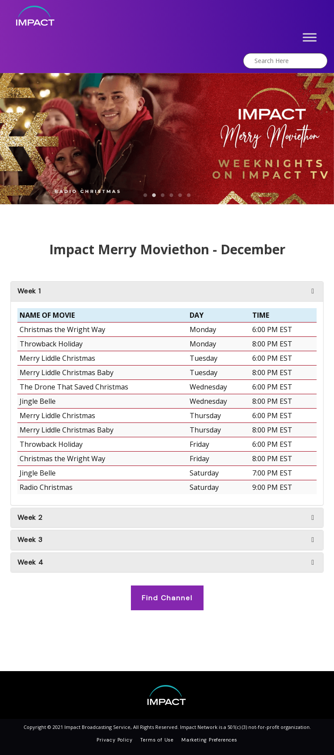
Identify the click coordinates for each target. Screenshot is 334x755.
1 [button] (145, 195)
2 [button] (154, 195)
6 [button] (188, 195)
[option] (167, 139)
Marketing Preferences (209, 740)
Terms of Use (157, 740)
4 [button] (171, 195)
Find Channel (167, 597)
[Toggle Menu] (310, 37)
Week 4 (30, 562)
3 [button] (162, 195)
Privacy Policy (114, 740)
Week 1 (29, 291)
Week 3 (30, 540)
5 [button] (180, 195)
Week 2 (30, 518)
